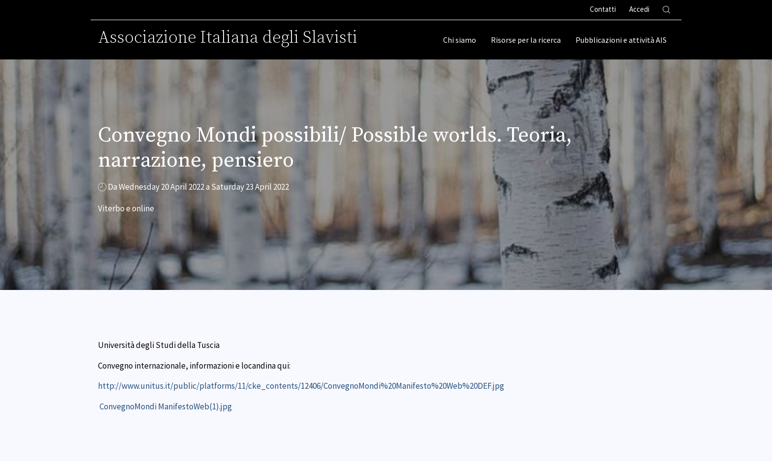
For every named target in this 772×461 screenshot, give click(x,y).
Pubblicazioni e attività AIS (621, 40)
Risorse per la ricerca (526, 40)
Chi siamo (459, 40)
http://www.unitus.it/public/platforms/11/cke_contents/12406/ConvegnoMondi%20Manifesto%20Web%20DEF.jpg (301, 385)
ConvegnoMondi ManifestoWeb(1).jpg (165, 406)
